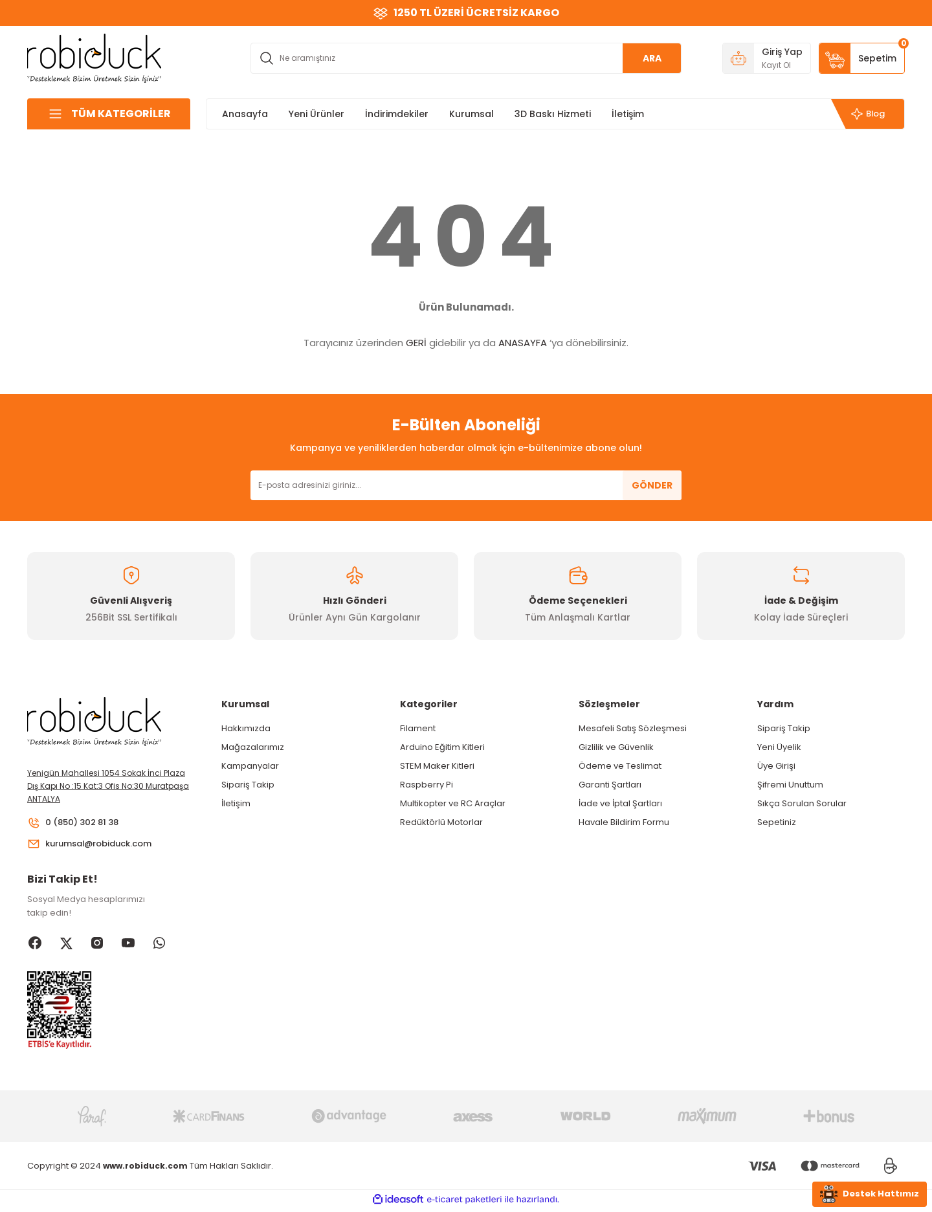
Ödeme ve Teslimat (620, 766)
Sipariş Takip (247, 784)
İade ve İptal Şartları (620, 803)
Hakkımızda (246, 728)
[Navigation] (108, 113)
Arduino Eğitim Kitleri (442, 747)
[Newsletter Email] (466, 485)
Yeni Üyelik (779, 747)
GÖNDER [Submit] (652, 485)
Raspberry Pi (426, 784)
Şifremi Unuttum (790, 784)
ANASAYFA (522, 342)
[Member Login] (766, 58)
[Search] (466, 58)
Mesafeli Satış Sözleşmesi (633, 728)
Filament (418, 728)
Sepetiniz (776, 822)
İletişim (235, 803)
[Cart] (862, 58)
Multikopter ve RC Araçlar (452, 803)
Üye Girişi (776, 766)
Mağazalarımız (252, 747)
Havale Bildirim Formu (624, 822)
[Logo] (94, 57)
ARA (652, 58)
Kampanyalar (250, 766)
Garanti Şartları (610, 784)
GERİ (416, 342)
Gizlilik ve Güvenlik (616, 747)
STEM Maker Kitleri (437, 766)
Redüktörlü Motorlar (441, 822)
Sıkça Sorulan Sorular (802, 803)
